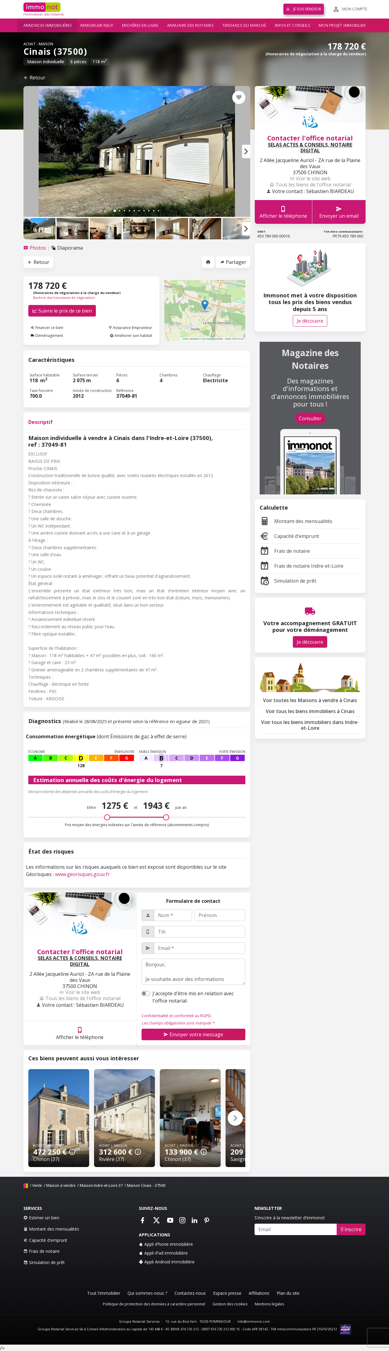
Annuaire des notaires (190, 25)
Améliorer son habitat (131, 335)
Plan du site (288, 1293)
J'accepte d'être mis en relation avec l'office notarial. (193, 997)
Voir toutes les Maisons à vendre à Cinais (310, 700)
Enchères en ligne (140, 25)
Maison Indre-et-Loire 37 (101, 1185)
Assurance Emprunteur (130, 327)
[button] (246, 151)
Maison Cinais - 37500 (146, 1185)
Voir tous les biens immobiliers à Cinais (310, 711)
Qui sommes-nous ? (147, 1293)
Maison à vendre (60, 1185)
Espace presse (227, 1293)
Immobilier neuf (97, 25)
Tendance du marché (244, 25)
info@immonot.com (253, 1321)
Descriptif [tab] (40, 422)
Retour (34, 77)
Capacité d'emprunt (289, 536)
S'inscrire (351, 1229)
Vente (37, 1185)
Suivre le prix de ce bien (62, 310)
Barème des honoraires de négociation (64, 298)
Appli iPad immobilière (163, 1253)
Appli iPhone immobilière (166, 1244)
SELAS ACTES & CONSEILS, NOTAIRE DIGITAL (80, 961)
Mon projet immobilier (342, 25)
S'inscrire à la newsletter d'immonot (289, 1218)
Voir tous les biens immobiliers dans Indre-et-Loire (310, 725)
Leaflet (185, 339)
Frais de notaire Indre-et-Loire (301, 566)
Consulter (310, 418)
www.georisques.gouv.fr (82, 874)
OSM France (237, 339)
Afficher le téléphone (79, 1033)
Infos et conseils (292, 25)
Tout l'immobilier (103, 1293)
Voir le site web (79, 992)
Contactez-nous (190, 1293)
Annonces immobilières (47, 25)
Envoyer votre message (193, 1034)
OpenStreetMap (209, 339)
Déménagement (47, 335)
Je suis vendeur (303, 9)
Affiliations (259, 1293)
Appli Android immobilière (166, 1262)
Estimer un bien (41, 1218)
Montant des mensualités (296, 521)
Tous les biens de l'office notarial (80, 998)
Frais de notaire (285, 551)
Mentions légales (269, 1304)
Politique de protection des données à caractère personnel (154, 1304)
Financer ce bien (47, 327)
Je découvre (310, 320)
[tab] (35, 247)
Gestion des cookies (229, 1304)
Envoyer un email (339, 212)
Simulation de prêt (288, 580)
